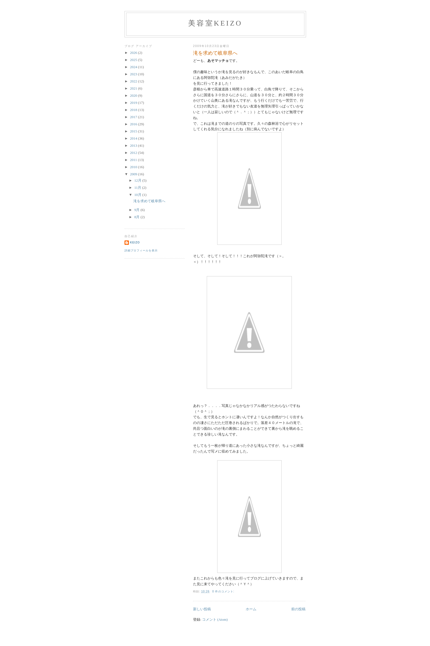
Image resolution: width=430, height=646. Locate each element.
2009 (134, 174)
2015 (134, 131)
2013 (134, 145)
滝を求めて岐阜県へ (215, 53)
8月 (137, 217)
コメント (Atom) (215, 619)
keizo (135, 242)
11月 (138, 187)
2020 (134, 95)
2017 (134, 117)
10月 (138, 195)
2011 (134, 160)
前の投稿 (298, 609)
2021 (134, 88)
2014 (134, 138)
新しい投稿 (202, 609)
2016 (134, 124)
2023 (134, 74)
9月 (137, 210)
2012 (134, 153)
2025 (134, 60)
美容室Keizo (215, 23)
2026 (134, 53)
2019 (134, 103)
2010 (134, 167)
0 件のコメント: (223, 591)
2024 (134, 67)
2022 (134, 81)
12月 (138, 180)
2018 (134, 110)
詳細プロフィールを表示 (141, 250)
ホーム (251, 609)
